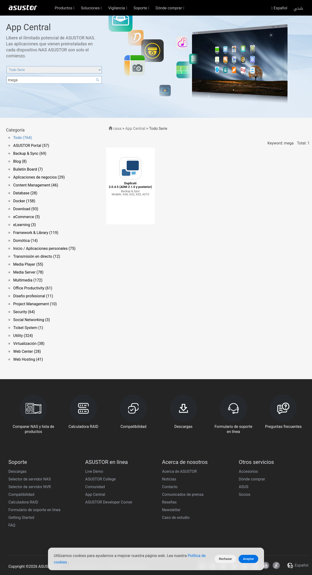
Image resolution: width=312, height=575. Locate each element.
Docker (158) (24, 201)
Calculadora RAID (23, 502)
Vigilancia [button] (117, 8)
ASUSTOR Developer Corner (108, 502)
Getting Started (21, 517)
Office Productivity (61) (32, 288)
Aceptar (248, 559)
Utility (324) (23, 335)
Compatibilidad (21, 494)
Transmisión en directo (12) (36, 256)
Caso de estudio (176, 517)
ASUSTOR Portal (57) (31, 145)
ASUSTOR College (100, 479)
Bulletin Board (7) (28, 169)
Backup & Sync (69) (29, 153)
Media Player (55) (28, 264)
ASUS (243, 487)
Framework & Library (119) (35, 232)
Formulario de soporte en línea (34, 510)
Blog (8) (20, 161)
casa (114, 128)
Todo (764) (22, 137)
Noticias (169, 479)
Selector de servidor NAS (29, 479)
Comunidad (95, 487)
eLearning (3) (24, 224)
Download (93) (25, 209)
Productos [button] (65, 8)
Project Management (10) (35, 304)
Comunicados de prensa (183, 494)
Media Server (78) (28, 272)
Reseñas (169, 502)
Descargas (17, 471)
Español (279, 8)
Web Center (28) (27, 351)
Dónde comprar (252, 479)
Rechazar (225, 559)
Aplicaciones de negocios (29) (39, 177)
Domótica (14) (25, 240)
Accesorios (248, 471)
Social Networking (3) (31, 319)
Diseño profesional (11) (33, 296)
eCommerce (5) (26, 217)
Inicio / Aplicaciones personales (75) (44, 248)
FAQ (11, 525)
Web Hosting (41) (28, 359)
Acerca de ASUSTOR (179, 471)
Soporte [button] (141, 8)
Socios (244, 494)
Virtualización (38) (28, 343)
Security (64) (24, 312)
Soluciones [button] (91, 8)
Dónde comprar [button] (170, 8)
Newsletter (171, 510)
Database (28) (25, 193)
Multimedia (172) (27, 280)
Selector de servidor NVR (29, 487)
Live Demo (94, 471)
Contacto (170, 487)
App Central (135, 128)
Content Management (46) (35, 185)
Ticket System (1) (28, 327)
